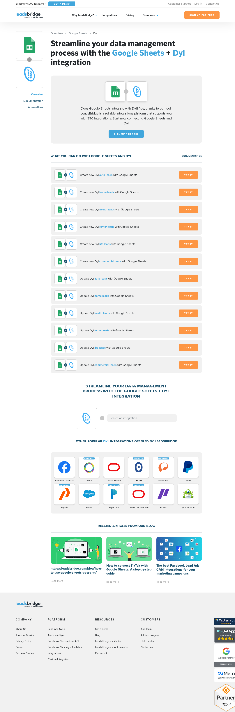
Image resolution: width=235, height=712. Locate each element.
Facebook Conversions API (63, 617)
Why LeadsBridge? (83, 15)
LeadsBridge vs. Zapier (108, 617)
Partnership (101, 629)
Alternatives (35, 107)
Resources (149, 15)
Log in (198, 3)
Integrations (110, 15)
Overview (37, 94)
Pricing (130, 15)
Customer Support (179, 3)
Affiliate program (150, 611)
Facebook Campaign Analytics (65, 623)
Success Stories (25, 629)
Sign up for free (126, 134)
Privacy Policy (23, 617)
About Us (21, 605)
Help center (147, 617)
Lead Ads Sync (56, 605)
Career (19, 623)
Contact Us (213, 3)
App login (146, 605)
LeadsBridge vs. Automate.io (111, 623)
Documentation (33, 101)
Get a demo (101, 605)
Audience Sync (56, 611)
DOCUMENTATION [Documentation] (192, 156)
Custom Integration (58, 635)
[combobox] (142, 418)
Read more (57, 554)
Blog (97, 611)
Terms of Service (25, 611)
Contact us (147, 623)
